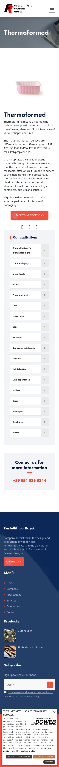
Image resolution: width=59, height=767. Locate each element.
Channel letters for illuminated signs (22, 250)
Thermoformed (20, 295)
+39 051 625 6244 (29, 480)
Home (10, 583)
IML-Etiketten (20, 369)
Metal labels (19, 273)
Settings (49, 762)
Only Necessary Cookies (19, 757)
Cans (15, 326)
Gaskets (17, 358)
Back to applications (29, 215)
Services (11, 600)
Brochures (18, 422)
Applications (14, 594)
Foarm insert (19, 316)
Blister (16, 432)
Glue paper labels (21, 379)
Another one (14, 561)
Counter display (21, 263)
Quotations (13, 606)
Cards (15, 400)
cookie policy (29, 751)
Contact (11, 612)
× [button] (54, 712)
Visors (16, 284)
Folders (16, 390)
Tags (15, 305)
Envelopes (18, 411)
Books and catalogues (24, 348)
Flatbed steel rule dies (31, 647)
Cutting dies (25, 631)
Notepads (17, 337)
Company (12, 589)
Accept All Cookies (44, 757)
